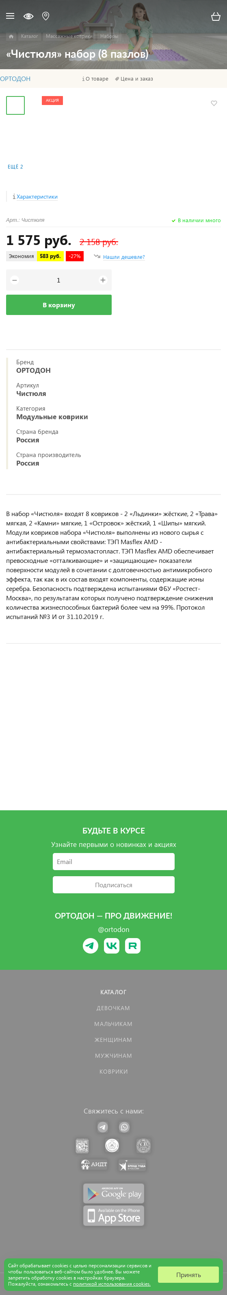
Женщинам (113, 1039)
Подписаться (113, 884)
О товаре (97, 78)
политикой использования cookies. (112, 1284)
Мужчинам (113, 1055)
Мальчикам (113, 1024)
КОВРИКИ (113, 1071)
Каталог (113, 992)
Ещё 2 (15, 167)
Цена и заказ (137, 78)
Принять (188, 1274)
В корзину (59, 304)
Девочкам (113, 1008)
